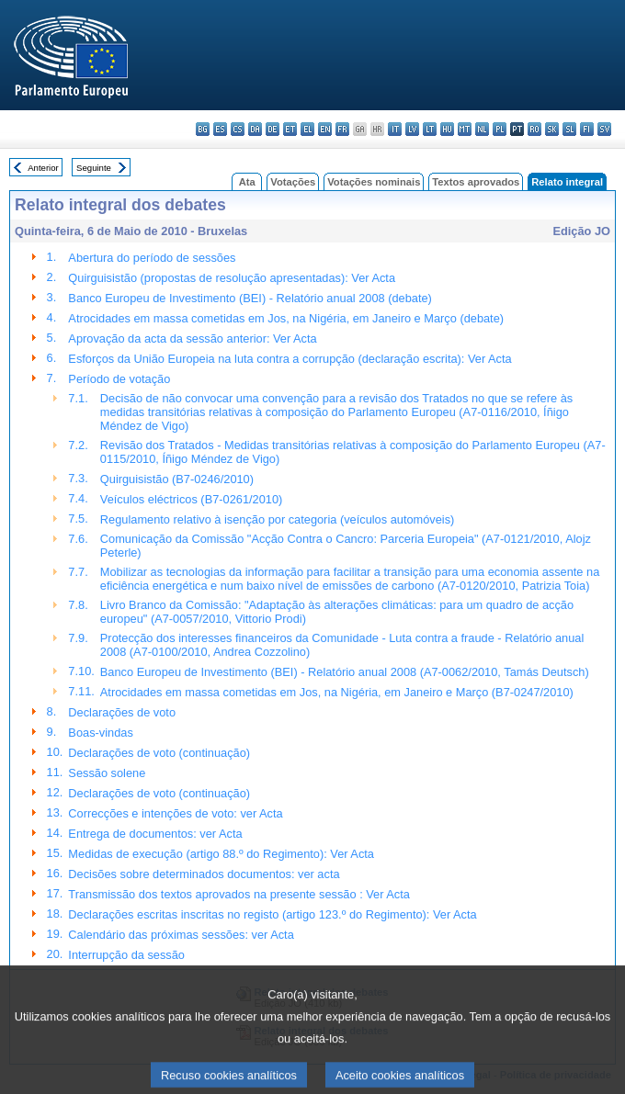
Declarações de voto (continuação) (159, 753)
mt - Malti (465, 129)
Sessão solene (106, 773)
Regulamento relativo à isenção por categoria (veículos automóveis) (277, 519)
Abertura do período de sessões (151, 258)
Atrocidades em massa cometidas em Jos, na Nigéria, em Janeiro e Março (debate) (286, 318)
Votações (292, 181)
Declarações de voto (122, 712)
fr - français (342, 129)
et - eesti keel (290, 129)
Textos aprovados (475, 181)
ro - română (534, 129)
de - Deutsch (272, 129)
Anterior (43, 168)
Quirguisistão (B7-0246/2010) (177, 479)
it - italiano (395, 129)
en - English (325, 129)
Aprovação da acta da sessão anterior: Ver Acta (192, 338)
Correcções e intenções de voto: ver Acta (175, 813)
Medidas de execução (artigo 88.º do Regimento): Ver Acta (221, 854)
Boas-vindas (100, 732)
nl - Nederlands (482, 129)
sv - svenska (604, 129)
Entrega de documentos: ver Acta (155, 833)
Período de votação (119, 379)
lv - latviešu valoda (412, 129)
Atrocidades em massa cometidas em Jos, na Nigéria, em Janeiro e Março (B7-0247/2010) (337, 692)
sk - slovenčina (552, 129)
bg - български (203, 129)
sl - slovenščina (569, 129)
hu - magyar (447, 129)
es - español (220, 129)
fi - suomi (587, 129)
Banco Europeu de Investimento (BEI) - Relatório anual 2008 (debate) (250, 298)
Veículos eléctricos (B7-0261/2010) (191, 499)
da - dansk (255, 129)
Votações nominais (373, 181)
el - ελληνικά (307, 129)
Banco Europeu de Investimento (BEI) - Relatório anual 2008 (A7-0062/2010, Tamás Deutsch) (344, 672)
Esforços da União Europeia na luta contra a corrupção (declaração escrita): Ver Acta (289, 359)
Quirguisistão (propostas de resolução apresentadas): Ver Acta (231, 278)
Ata (247, 181)
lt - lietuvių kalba (430, 129)
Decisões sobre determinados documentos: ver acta (203, 874)
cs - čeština (237, 129)
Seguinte (93, 168)
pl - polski (499, 129)
